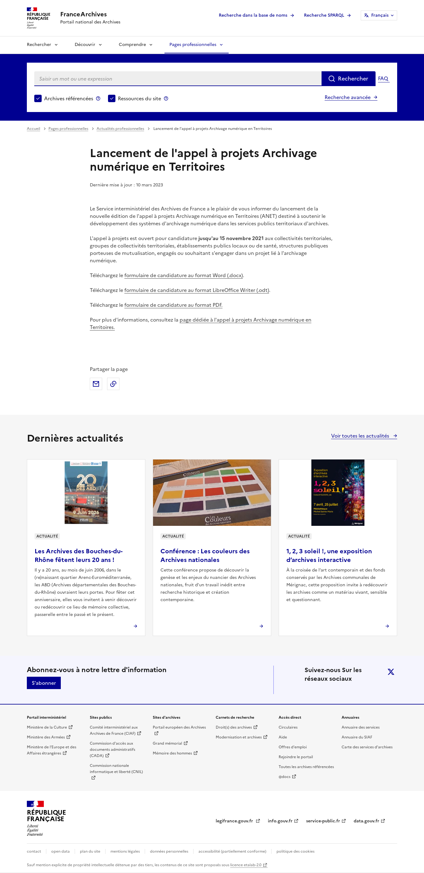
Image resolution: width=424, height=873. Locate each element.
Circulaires (288, 727)
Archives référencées (68, 98)
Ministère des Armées (46, 737)
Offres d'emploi (293, 747)
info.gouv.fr (280, 821)
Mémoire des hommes (172, 753)
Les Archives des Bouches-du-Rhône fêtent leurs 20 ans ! (79, 555)
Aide (283, 737)
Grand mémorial (167, 743)
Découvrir (85, 44)
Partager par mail (96, 384)
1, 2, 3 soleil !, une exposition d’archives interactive (329, 555)
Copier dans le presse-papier (113, 384)
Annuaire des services (361, 727)
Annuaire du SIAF (357, 737)
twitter (391, 672)
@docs (284, 776)
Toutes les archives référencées (306, 767)
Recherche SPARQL (324, 15)
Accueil (33, 128)
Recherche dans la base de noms (253, 15)
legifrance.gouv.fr (235, 821)
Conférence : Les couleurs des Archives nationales (205, 555)
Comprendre (132, 44)
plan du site (90, 851)
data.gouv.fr (366, 821)
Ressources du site (139, 98)
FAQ (383, 78)
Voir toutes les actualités (360, 435)
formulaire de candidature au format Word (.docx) (183, 275)
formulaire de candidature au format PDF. (173, 305)
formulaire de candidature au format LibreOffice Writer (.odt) (196, 290)
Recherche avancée (348, 97)
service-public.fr (323, 821)
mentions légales (125, 851)
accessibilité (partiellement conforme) (232, 851)
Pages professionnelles (192, 44)
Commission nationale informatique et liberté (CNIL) (116, 769)
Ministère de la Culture (47, 727)
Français (380, 15)
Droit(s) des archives (234, 727)
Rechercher (39, 44)
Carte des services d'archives (367, 747)
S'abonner (44, 683)
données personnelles (169, 851)
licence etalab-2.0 (245, 865)
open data (60, 851)
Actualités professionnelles (120, 128)
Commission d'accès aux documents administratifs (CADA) (112, 750)
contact (34, 851)
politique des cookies (295, 851)
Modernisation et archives (239, 737)
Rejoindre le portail (296, 757)
